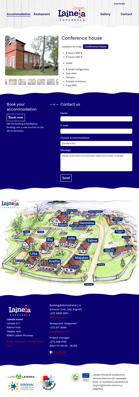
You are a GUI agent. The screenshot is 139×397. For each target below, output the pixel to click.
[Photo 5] (31, 81)
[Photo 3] (12, 81)
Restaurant (42, 14)
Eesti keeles (119, 3)
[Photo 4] (21, 81)
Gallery (105, 14)
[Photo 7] (50, 81)
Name (64, 112)
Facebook (60, 351)
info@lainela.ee (59, 316)
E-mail (64, 124)
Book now (16, 116)
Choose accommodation (75, 137)
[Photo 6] (40, 81)
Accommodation (18, 14)
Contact (126, 14)
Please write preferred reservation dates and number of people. (96, 161)
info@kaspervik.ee (60, 330)
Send (66, 177)
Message (65, 149)
